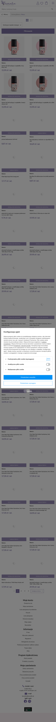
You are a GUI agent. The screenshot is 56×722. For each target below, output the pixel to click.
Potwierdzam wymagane (28, 383)
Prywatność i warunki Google (22, 345)
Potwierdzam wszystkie (28, 377)
